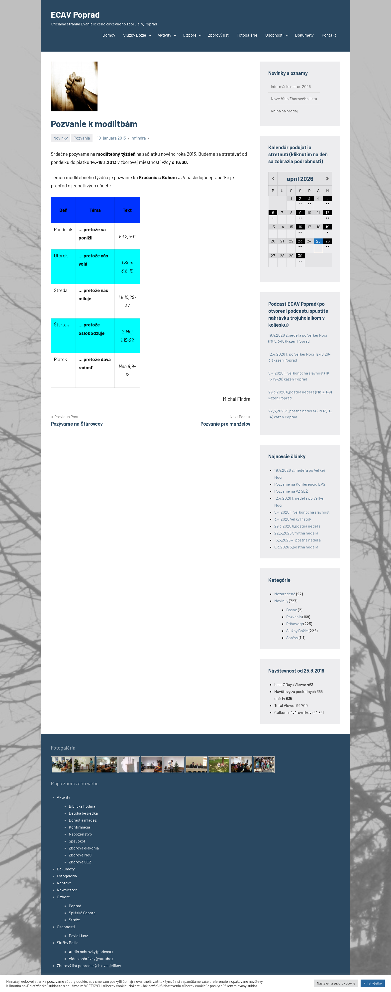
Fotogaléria (67, 875)
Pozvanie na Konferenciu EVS (299, 484)
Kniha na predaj (284, 110)
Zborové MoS (80, 854)
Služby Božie (136, 34)
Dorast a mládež (83, 820)
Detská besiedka (83, 813)
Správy (292, 637)
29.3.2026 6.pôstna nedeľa (297, 526)
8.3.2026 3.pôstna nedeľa (296, 546)
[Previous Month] (273, 179)
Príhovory (294, 623)
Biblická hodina (82, 806)
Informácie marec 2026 (291, 86)
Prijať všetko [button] (373, 983)
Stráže (74, 919)
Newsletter (67, 889)
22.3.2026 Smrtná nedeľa (296, 533)
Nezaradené (284, 593)
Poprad (75, 905)
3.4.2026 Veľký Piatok (292, 519)
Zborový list (218, 34)
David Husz (78, 935)
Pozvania (82, 137)
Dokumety (304, 34)
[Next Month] (327, 179)
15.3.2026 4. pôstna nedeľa (297, 539)
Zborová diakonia (84, 847)
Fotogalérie (247, 34)
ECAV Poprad (76, 14)
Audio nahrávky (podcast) (90, 951)
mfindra (139, 137)
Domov (108, 34)
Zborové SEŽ (80, 861)
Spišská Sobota (82, 912)
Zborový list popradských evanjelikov (89, 965)
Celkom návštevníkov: (293, 712)
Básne (291, 609)
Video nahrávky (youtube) (90, 958)
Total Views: (285, 705)
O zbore (191, 34)
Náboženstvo (80, 834)
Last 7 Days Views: (290, 684)
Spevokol (77, 841)
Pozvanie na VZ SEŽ (291, 491)
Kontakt (329, 34)
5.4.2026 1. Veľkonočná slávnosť (302, 512)
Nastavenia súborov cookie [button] (336, 983)
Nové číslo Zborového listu (294, 98)
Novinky (60, 137)
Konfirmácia (79, 827)
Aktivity (166, 34)
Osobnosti (276, 34)
